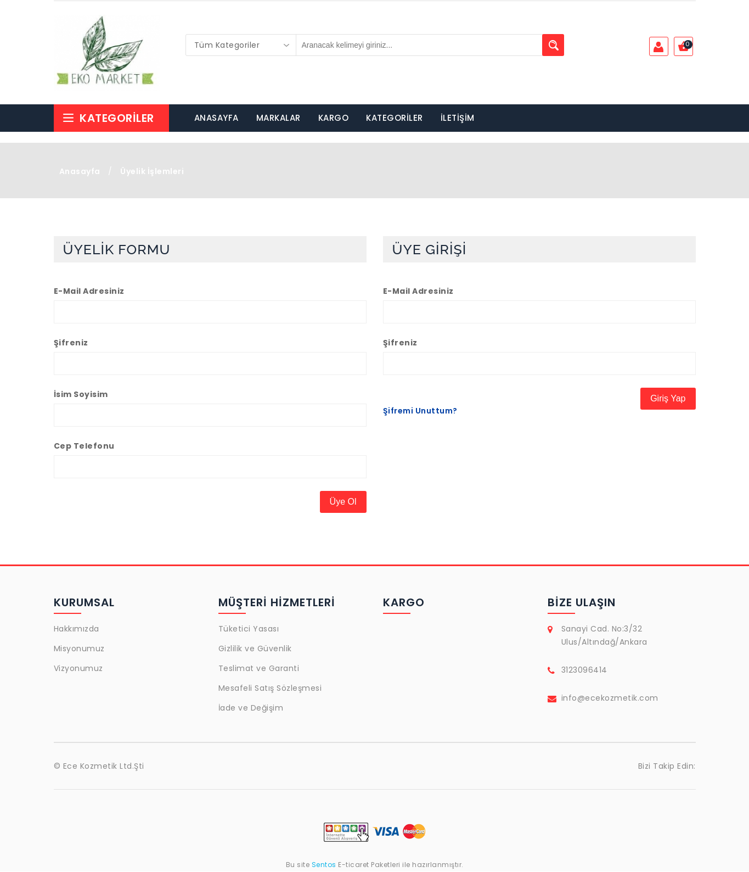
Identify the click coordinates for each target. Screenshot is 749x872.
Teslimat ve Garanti (259, 668)
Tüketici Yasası (248, 629)
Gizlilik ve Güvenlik (255, 649)
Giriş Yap (667, 399)
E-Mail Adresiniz (89, 291)
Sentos (323, 865)
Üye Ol (343, 502)
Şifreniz (71, 343)
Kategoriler (108, 118)
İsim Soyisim (81, 394)
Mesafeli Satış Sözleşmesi (270, 688)
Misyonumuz (79, 649)
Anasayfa (79, 171)
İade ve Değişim (251, 708)
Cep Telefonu (84, 446)
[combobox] (241, 45)
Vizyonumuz (78, 668)
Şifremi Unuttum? (420, 411)
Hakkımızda (76, 629)
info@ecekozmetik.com (609, 698)
